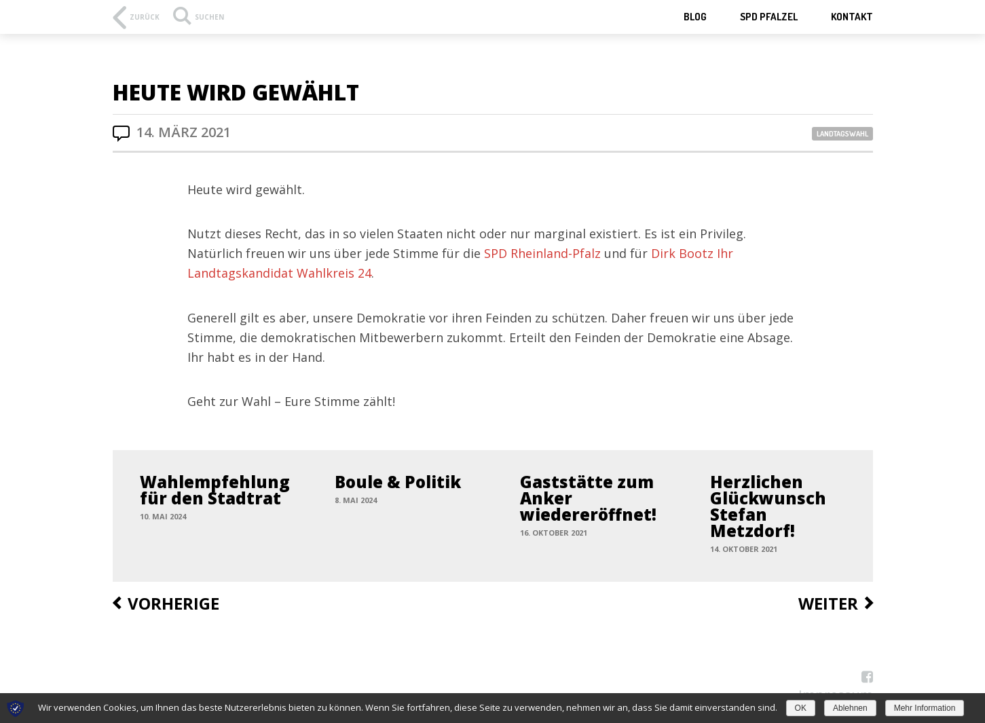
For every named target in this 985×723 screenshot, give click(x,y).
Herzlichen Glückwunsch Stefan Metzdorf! (768, 506)
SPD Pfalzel (769, 16)
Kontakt (852, 16)
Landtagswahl (842, 133)
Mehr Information (925, 708)
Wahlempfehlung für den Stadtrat (215, 489)
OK (800, 708)
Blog (695, 16)
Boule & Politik (398, 481)
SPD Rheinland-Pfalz (542, 253)
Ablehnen (850, 708)
